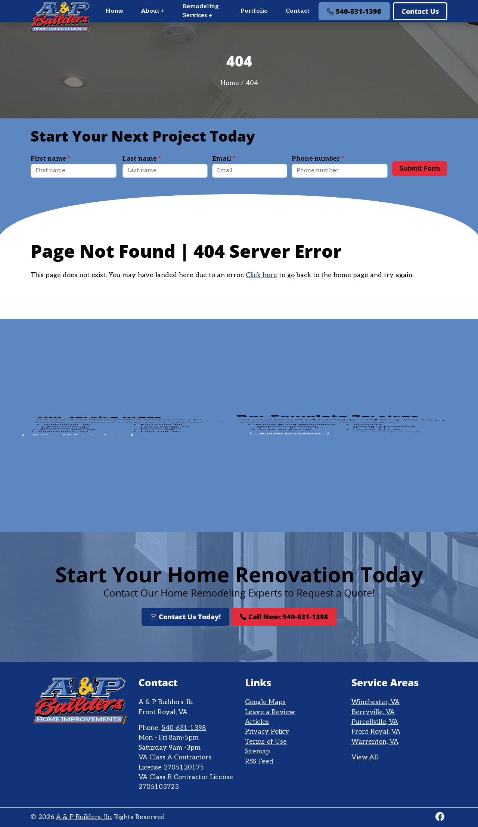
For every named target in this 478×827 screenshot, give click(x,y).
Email (223, 158)
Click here (261, 275)
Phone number (318, 158)
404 (252, 83)
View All (364, 757)
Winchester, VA (375, 702)
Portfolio (254, 11)
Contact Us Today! (185, 616)
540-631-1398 (354, 11)
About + (153, 11)
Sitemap (257, 751)
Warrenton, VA (374, 742)
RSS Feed (259, 761)
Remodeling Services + (201, 11)
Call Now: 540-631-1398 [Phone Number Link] (284, 616)
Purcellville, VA (374, 722)
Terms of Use (266, 742)
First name (50, 158)
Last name (141, 158)
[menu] (271, 11)
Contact (298, 11)
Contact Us (420, 11)
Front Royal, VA (375, 731)
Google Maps (265, 702)
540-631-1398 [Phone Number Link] (183, 728)
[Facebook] (439, 817)
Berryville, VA (373, 712)
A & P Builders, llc (83, 817)
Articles (257, 722)
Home (114, 11)
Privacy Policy (267, 731)
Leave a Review (270, 712)
